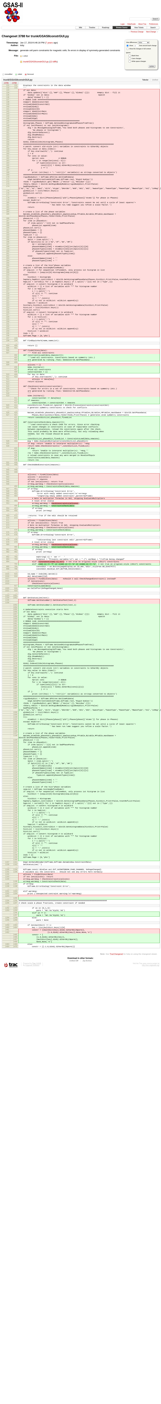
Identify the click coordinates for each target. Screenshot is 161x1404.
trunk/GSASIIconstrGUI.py (50, 36)
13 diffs (53, 61)
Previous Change (137, 32)
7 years (49, 42)
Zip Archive (87, 1141)
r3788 (14, 83)
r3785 (6, 83)
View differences (131, 42)
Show (129, 45)
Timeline (92, 27)
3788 (21, 36)
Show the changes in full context (138, 49)
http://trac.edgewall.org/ (150, 1146)
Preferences (153, 24)
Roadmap (105, 27)
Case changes (136, 58)
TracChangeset (116, 1134)
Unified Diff (73, 1141)
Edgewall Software (32, 1146)
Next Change (151, 32)
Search (153, 27)
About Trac (142, 24)
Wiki (80, 27)
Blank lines (135, 55)
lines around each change (145, 45)
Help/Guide (131, 24)
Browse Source (121, 27)
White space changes (139, 61)
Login (123, 24)
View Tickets (138, 27)
